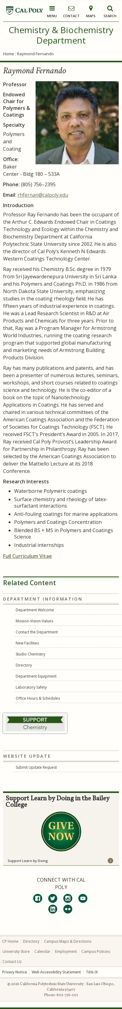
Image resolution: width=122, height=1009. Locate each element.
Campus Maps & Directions (67, 941)
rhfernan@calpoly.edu (43, 194)
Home (8, 53)
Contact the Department (37, 632)
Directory (24, 665)
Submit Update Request (36, 767)
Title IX (92, 972)
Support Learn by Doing (28, 860)
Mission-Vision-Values (34, 621)
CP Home (10, 941)
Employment (66, 951)
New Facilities (27, 643)
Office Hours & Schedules (38, 698)
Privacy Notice (14, 972)
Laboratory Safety (31, 687)
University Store (16, 951)
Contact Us (12, 961)
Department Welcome (35, 610)
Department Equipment (36, 676)
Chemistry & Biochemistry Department (61, 35)
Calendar (42, 951)
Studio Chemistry (30, 654)
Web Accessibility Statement (56, 972)
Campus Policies (95, 951)
